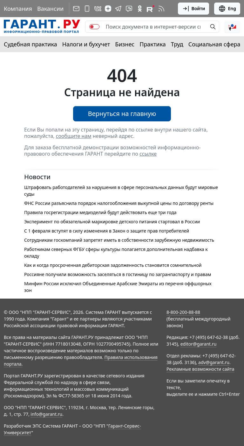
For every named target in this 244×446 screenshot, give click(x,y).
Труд (177, 44)
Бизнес (124, 44)
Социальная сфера (214, 44)
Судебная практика (30, 44)
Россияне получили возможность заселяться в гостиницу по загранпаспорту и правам (117, 274)
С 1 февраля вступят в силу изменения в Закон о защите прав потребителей (106, 231)
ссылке (148, 153)
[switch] (94, 26)
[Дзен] (108, 8)
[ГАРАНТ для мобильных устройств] (87, 8)
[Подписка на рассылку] (76, 8)
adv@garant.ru (213, 362)
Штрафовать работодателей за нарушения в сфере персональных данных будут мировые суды (121, 190)
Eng (227, 8)
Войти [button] (193, 8)
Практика (152, 44)
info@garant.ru (46, 414)
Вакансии (50, 8)
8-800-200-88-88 (183, 312)
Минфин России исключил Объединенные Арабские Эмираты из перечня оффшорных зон (118, 286)
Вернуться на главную (122, 113)
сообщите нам (74, 135)
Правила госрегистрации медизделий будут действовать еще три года (100, 212)
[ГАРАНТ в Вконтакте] (98, 8)
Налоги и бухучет (86, 44)
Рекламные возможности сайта (200, 369)
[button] (232, 27)
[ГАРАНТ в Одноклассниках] (140, 8)
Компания (18, 8)
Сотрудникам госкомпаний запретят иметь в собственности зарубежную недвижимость (119, 240)
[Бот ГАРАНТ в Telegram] (129, 8)
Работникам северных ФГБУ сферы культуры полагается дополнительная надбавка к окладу (116, 252)
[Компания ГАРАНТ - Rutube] (150, 8)
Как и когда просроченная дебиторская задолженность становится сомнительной (112, 265)
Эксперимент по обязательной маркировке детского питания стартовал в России (112, 222)
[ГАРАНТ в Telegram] (118, 8)
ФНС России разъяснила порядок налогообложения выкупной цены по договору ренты (119, 203)
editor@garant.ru (198, 344)
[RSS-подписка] (161, 8)
